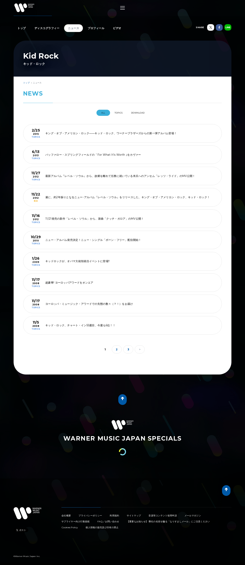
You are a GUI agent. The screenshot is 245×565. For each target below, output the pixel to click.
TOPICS (118, 112)
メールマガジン (193, 514)
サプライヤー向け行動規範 (75, 519)
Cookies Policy (69, 525)
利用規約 (114, 514)
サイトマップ (134, 514)
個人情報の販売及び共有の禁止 (102, 525)
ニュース (73, 28)
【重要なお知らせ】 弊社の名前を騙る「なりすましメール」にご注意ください (168, 519)
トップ (21, 28)
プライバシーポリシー (90, 514)
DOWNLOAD (141, 112)
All (99, 112)
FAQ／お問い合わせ (108, 519)
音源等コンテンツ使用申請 (163, 514)
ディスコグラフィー (47, 28)
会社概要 (66, 514)
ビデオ (117, 28)
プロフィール (96, 28)
